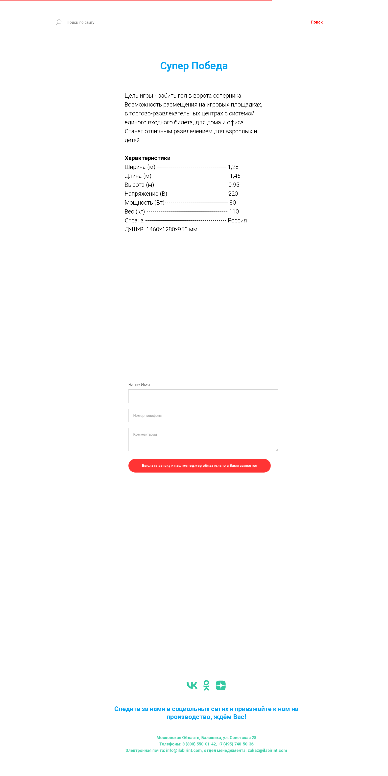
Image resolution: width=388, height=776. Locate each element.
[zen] (220, 685)
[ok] (206, 685)
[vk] (192, 685)
